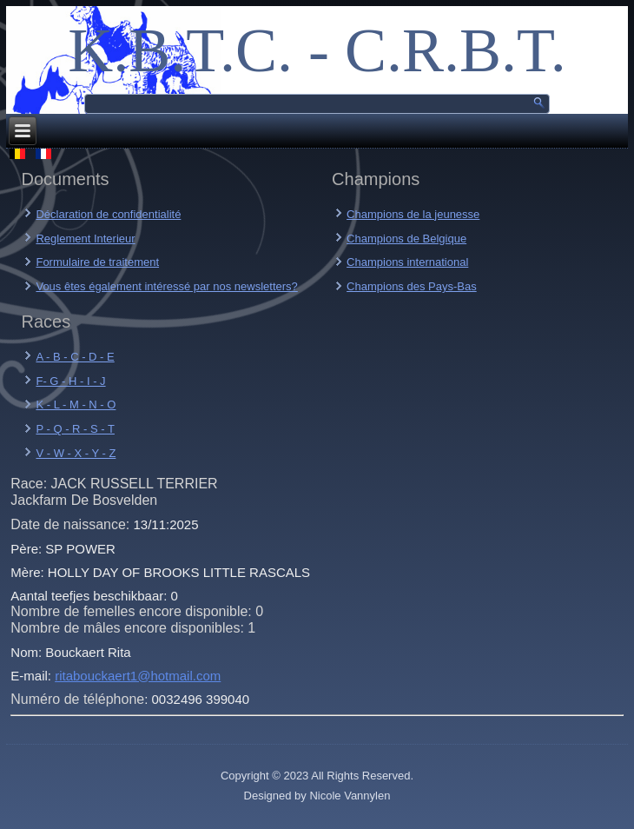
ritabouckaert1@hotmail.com (138, 675)
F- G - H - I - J (70, 381)
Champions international (407, 262)
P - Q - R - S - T (75, 428)
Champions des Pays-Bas (412, 286)
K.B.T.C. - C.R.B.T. (316, 50)
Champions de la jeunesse (413, 214)
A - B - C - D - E (75, 356)
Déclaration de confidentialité (108, 214)
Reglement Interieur (85, 238)
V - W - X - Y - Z (76, 453)
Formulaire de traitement (97, 262)
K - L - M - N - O (76, 404)
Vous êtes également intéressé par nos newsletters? (166, 286)
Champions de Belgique (406, 238)
